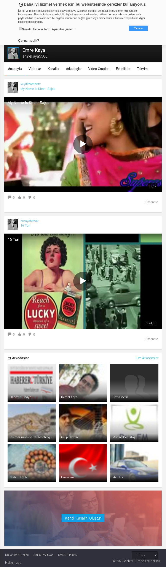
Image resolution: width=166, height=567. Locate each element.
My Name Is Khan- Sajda (38, 89)
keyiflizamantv (31, 84)
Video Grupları (99, 69)
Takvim (143, 69)
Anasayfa (16, 69)
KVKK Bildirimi (67, 553)
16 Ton (26, 225)
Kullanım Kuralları (17, 553)
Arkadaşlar (75, 69)
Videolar (36, 69)
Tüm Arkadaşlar (146, 358)
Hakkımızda (13, 561)
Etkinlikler (124, 69)
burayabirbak (30, 221)
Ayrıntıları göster (62, 29)
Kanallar (55, 69)
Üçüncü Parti (41, 29)
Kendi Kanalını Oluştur (83, 516)
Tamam (138, 28)
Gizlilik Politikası (43, 553)
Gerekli (25, 29)
